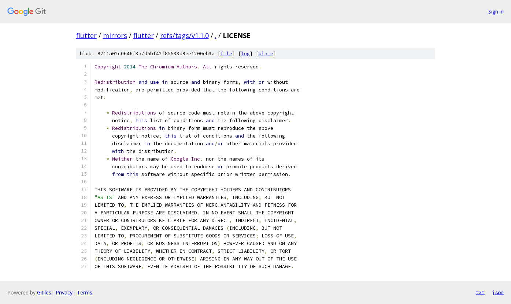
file (226, 53)
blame (266, 53)
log (245, 53)
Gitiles (44, 292)
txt (480, 292)
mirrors (115, 35)
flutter (86, 35)
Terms (84, 292)
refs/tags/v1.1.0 (184, 35)
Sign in (496, 11)
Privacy (64, 292)
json (498, 292)
